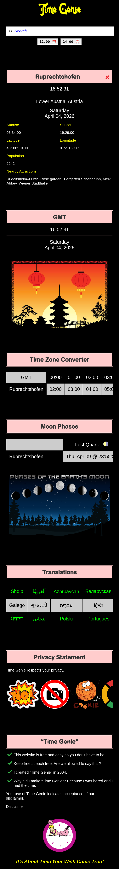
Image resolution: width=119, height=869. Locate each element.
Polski (66, 618)
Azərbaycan (66, 591)
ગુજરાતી (39, 605)
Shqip (17, 591)
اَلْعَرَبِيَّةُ (39, 591)
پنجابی (39, 618)
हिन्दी (98, 605)
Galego (17, 605)
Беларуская (98, 591)
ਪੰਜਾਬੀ (17, 618)
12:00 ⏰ (47, 42)
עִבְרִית (66, 605)
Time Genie (60, 10)
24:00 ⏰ (71, 42)
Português (98, 618)
